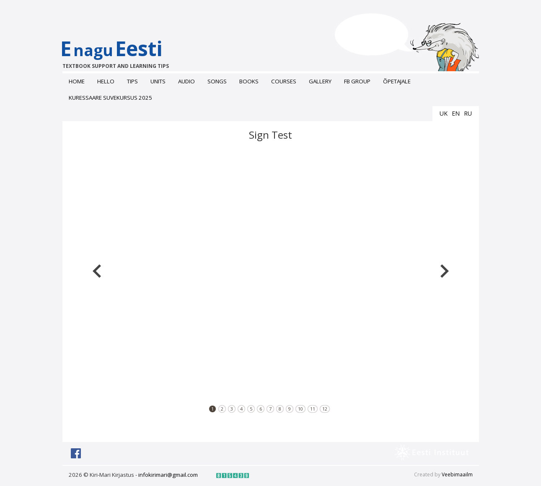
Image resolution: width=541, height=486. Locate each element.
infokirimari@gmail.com (168, 474)
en (456, 113)
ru (468, 113)
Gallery (320, 81)
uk (444, 113)
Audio (186, 81)
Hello (105, 81)
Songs (217, 81)
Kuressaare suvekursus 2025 (110, 97)
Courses (283, 81)
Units (158, 81)
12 (324, 409)
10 (300, 409)
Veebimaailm (457, 474)
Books (249, 81)
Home (77, 81)
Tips (132, 81)
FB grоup (357, 81)
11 (312, 409)
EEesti (120, 52)
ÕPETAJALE (397, 81)
